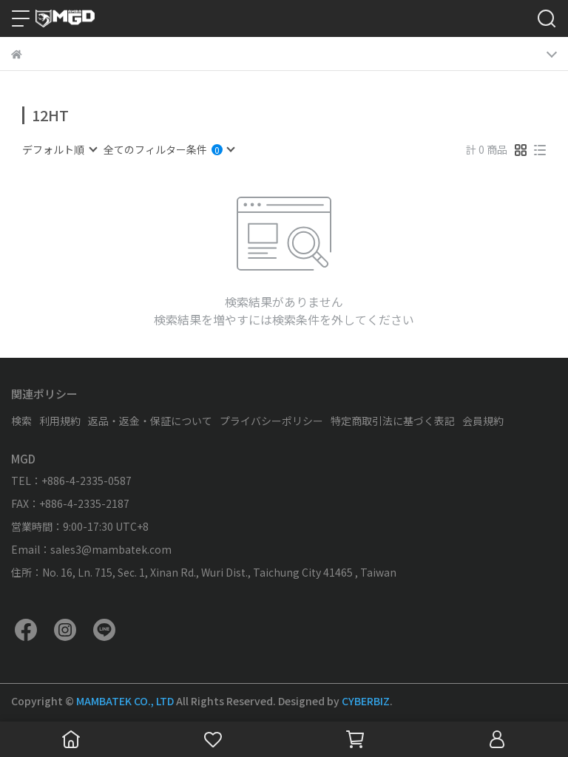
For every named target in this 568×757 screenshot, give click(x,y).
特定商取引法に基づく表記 (393, 420)
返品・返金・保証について (150, 420)
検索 (21, 420)
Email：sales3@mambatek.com (91, 549)
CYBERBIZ (366, 700)
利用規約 (60, 420)
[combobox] (59, 149)
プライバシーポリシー (271, 420)
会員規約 (483, 420)
